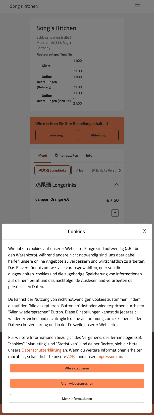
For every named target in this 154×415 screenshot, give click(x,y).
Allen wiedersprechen (77, 383)
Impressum (107, 356)
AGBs (72, 356)
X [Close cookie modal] (144, 231)
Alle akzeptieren (77, 368)
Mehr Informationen (77, 398)
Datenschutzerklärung (41, 350)
